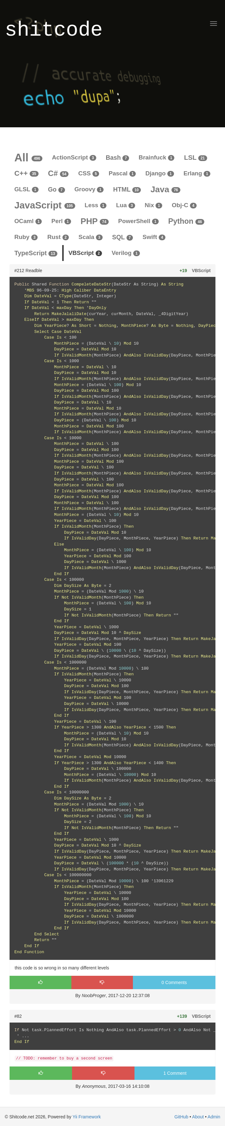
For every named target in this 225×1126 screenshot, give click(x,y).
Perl (61, 221)
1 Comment (174, 1073)
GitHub (181, 1116)
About (198, 1116)
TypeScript (35, 253)
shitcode (54, 30)
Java (165, 189)
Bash (117, 157)
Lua (125, 205)
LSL (195, 157)
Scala (90, 237)
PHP (95, 221)
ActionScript (74, 157)
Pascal (122, 173)
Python (186, 221)
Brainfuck (156, 157)
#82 (18, 1016)
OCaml (28, 221)
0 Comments (174, 982)
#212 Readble (28, 270)
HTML (127, 189)
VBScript (85, 253)
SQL (122, 237)
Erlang (197, 173)
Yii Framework (86, 1116)
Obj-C (184, 205)
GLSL (26, 189)
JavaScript (44, 205)
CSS (88, 173)
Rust (58, 237)
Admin (213, 1116)
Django (159, 173)
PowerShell (138, 221)
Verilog (126, 253)
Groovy (89, 189)
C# (58, 173)
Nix (153, 205)
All (28, 157)
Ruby (26, 237)
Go (56, 189)
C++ (26, 173)
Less (96, 205)
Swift (153, 237)
